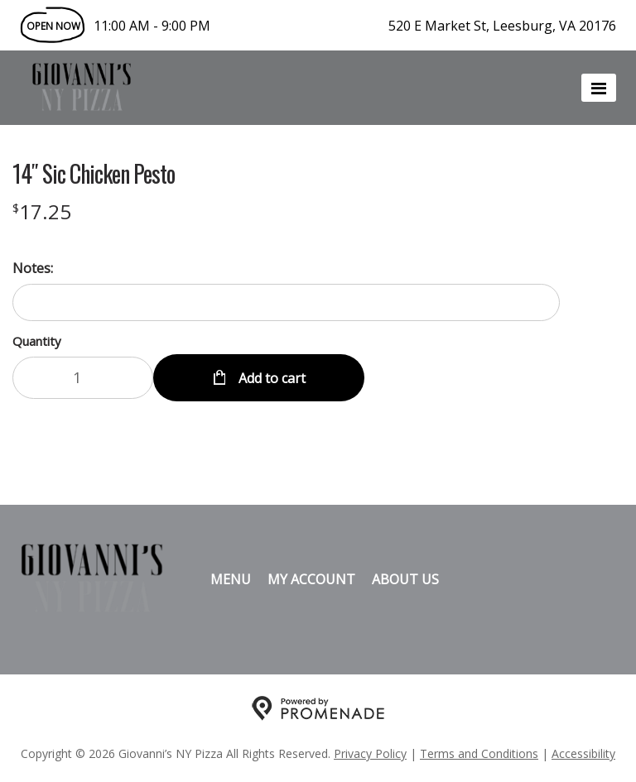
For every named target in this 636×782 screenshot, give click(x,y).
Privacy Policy (370, 753)
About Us (405, 579)
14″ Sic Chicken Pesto (93, 174)
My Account (311, 579)
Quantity (36, 341)
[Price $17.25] (41, 211)
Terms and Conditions (479, 753)
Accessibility (583, 753)
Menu (230, 579)
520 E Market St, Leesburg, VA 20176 (502, 26)
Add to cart (270, 377)
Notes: (32, 268)
